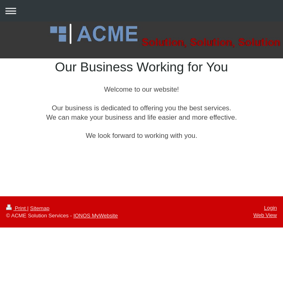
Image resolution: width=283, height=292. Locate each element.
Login (270, 208)
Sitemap (40, 208)
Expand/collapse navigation (141, 10)
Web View (265, 215)
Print (16, 208)
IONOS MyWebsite (95, 216)
